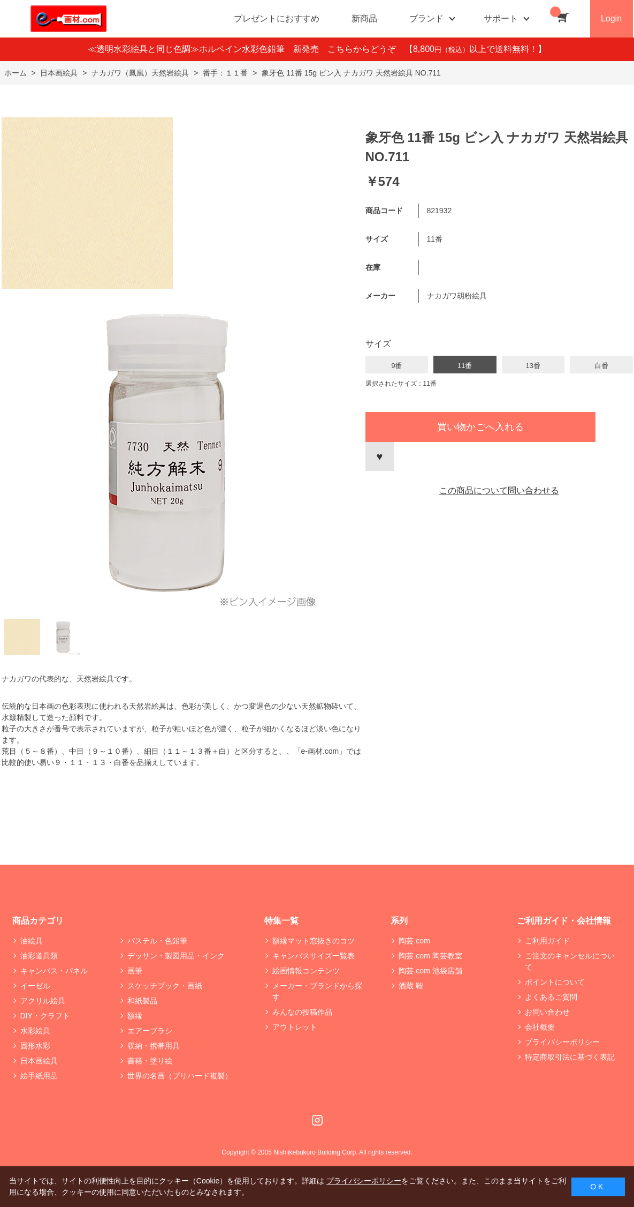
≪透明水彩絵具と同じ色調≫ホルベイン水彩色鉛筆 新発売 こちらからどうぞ (246, 49)
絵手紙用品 (39, 1075)
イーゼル (35, 985)
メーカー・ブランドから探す (317, 991)
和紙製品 (142, 1000)
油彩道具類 (39, 955)
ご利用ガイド (547, 940)
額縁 (134, 1015)
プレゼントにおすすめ (276, 18)
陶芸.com (414, 940)
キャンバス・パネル (54, 970)
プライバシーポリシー (562, 1042)
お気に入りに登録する (379, 456)
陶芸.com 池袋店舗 (430, 970)
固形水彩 (35, 1045)
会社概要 (540, 1027)
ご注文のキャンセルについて (570, 961)
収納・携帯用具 (153, 1045)
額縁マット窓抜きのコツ (313, 940)
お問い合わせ (547, 1012)
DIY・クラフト (45, 1015)
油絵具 (31, 940)
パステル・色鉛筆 (157, 940)
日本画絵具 (39, 1060)
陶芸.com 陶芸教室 (430, 955)
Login (611, 18)
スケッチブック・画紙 (164, 985)
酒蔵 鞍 (411, 985)
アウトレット (294, 1027)
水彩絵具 (35, 1030)
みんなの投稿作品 (302, 1012)
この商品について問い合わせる (499, 490)
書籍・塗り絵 (149, 1060)
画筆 (134, 970)
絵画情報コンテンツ (306, 970)
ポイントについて (555, 982)
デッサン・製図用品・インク (176, 955)
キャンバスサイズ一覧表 (313, 955)
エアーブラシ (149, 1030)
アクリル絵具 (42, 1000)
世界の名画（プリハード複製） (179, 1075)
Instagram (317, 1120)
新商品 (364, 18)
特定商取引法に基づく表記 (570, 1057)
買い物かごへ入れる (480, 427)
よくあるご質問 (551, 997)
